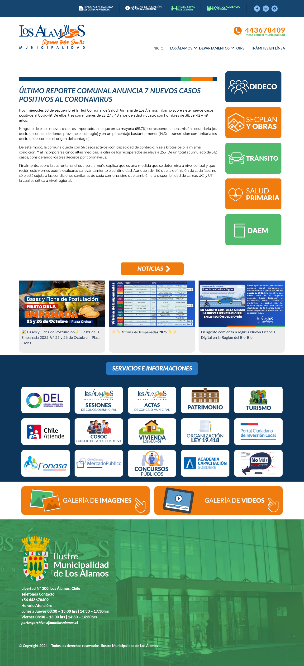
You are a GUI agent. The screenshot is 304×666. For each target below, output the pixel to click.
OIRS (240, 48)
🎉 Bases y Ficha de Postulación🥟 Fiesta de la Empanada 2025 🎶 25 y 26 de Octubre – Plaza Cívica (60, 337)
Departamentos (214, 48)
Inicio (158, 48)
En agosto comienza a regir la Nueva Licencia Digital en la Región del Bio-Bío (238, 335)
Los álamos (181, 48)
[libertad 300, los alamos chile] (201, 584)
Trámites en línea (268, 48)
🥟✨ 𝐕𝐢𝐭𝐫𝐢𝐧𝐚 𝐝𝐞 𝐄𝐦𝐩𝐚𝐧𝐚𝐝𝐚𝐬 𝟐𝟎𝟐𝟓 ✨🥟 (144, 332)
